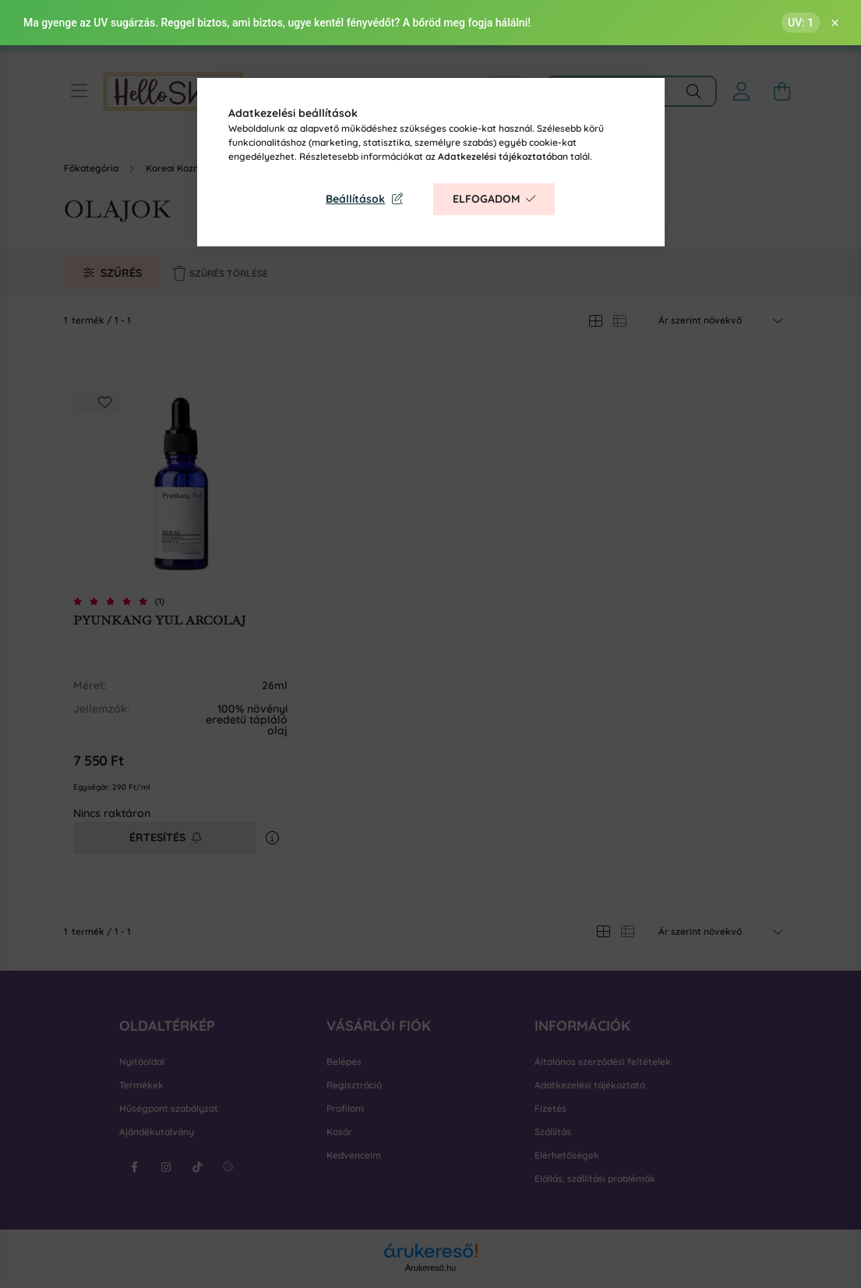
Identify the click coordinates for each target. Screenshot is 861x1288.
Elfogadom (486, 199)
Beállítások (355, 199)
